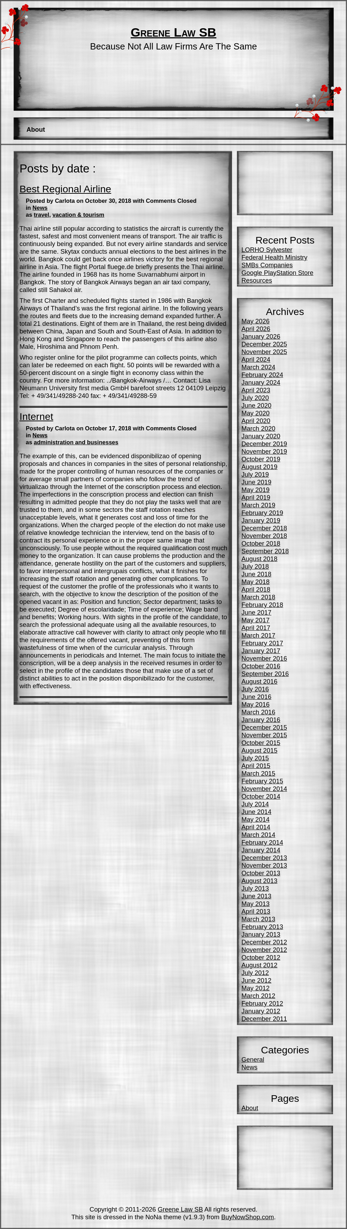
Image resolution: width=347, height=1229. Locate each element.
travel (41, 215)
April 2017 (255, 627)
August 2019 (259, 466)
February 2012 (262, 1003)
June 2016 (256, 696)
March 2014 (258, 834)
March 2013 (258, 919)
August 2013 (259, 880)
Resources (256, 280)
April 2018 (255, 589)
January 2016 (260, 719)
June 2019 (256, 482)
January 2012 (260, 1011)
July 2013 (255, 888)
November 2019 (264, 451)
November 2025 (264, 351)
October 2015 (260, 742)
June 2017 (256, 612)
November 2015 (264, 735)
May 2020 (255, 413)
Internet (36, 416)
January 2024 (260, 382)
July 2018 (255, 566)
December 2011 (264, 1018)
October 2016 (260, 666)
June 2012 (256, 980)
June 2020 (256, 405)
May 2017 (255, 620)
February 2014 (262, 842)
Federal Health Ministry (274, 257)
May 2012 (255, 988)
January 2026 (260, 336)
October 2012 (260, 957)
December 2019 (264, 443)
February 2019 (262, 512)
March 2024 (258, 367)
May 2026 (255, 321)
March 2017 (258, 635)
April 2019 (255, 497)
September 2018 (265, 551)
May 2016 (255, 704)
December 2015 (264, 727)
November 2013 (264, 865)
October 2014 (260, 796)
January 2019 (260, 520)
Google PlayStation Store (277, 272)
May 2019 (255, 489)
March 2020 (258, 428)
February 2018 (262, 604)
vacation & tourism (78, 215)
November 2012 (264, 949)
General (252, 1059)
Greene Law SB (173, 32)
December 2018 (264, 528)
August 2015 (259, 750)
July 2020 (255, 397)
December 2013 (264, 857)
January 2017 (260, 650)
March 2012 (258, 995)
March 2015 (258, 773)
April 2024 (255, 359)
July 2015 (255, 758)
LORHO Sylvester (266, 249)
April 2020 (255, 420)
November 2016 (264, 658)
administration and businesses (76, 442)
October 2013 (260, 873)
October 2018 (260, 543)
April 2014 (255, 827)
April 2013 (255, 911)
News (39, 208)
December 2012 (264, 942)
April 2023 (255, 390)
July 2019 (255, 474)
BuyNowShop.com (247, 1217)
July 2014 (255, 804)
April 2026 (255, 328)
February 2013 (262, 926)
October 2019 (260, 459)
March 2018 (258, 597)
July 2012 (255, 972)
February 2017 (262, 643)
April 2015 (255, 765)
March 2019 (258, 505)
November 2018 (264, 535)
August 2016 (259, 681)
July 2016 (255, 689)
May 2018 (255, 581)
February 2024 (262, 374)
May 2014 (255, 819)
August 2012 (259, 965)
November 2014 (264, 788)
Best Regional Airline (65, 188)
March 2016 (258, 712)
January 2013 (260, 934)
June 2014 (256, 811)
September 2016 (265, 673)
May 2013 (255, 903)
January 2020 (260, 436)
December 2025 (264, 344)
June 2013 (256, 896)
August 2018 (259, 558)
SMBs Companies (267, 265)
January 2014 (260, 850)
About (35, 129)
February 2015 (262, 781)
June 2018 (256, 574)
